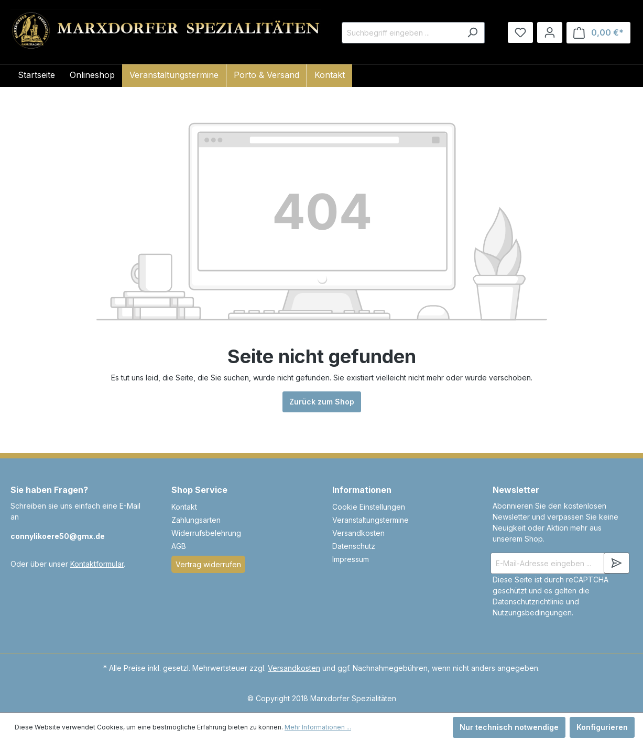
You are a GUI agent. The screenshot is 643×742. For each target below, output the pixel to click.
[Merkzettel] (520, 32)
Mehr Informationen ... (318, 727)
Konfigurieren (602, 727)
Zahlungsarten (196, 519)
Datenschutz (353, 546)
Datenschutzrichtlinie (528, 601)
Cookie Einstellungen (368, 506)
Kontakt (184, 506)
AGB (178, 546)
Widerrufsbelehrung (206, 533)
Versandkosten (358, 533)
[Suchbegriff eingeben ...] (401, 32)
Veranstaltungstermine (370, 519)
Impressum (350, 559)
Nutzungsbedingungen (532, 612)
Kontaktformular (97, 563)
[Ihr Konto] (549, 32)
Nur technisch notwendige (509, 727)
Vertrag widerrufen (208, 564)
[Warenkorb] (598, 32)
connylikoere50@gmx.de (57, 536)
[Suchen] (472, 32)
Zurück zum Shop (321, 401)
